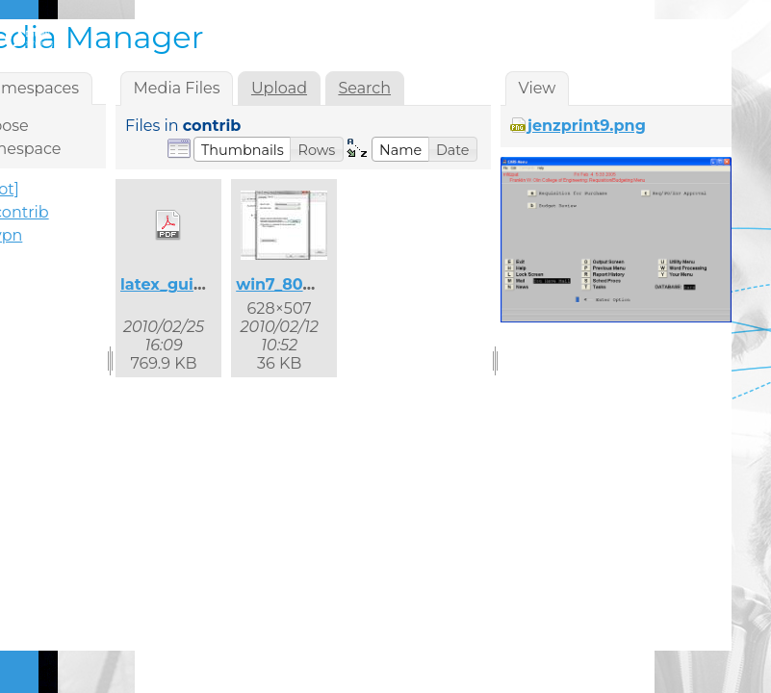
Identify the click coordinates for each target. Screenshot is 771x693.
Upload (279, 88)
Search (364, 88)
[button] (242, 149)
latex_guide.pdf (182, 284)
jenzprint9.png (586, 125)
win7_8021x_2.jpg (305, 284)
